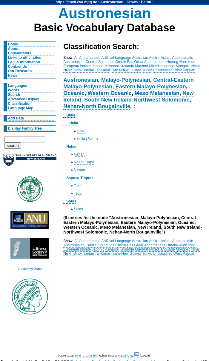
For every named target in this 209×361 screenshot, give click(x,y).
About (13, 49)
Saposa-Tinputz (79, 178)
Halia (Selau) (87, 139)
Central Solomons (100, 62)
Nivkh (67, 70)
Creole (121, 62)
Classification (20, 104)
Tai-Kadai (102, 70)
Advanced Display (23, 99)
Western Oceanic (109, 93)
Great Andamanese (149, 62)
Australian (140, 58)
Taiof (78, 186)
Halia (73, 123)
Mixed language (162, 66)
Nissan (79, 170)
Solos (71, 201)
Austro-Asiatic (160, 58)
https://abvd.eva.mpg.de (76, 2)
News (13, 75)
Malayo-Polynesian (125, 80)
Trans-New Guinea (126, 70)
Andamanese (90, 58)
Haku (81, 131)
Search (14, 95)
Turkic (147, 70)
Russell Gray (125, 355)
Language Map (20, 108)
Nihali (195, 66)
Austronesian (112, 2)
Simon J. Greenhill (86, 355)
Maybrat (141, 66)
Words (13, 90)
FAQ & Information (24, 62)
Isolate (85, 66)
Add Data (16, 118)
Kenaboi (112, 66)
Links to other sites (24, 58)
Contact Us (17, 66)
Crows (132, 2)
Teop (78, 193)
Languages (17, 86)
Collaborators (20, 53)
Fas (130, 62)
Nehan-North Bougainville (96, 106)
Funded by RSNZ (30, 269)
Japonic (98, 66)
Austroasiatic (182, 58)
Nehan (71, 147)
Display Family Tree (25, 128)
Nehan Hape (84, 162)
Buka (70, 115)
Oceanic (73, 93)
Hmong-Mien (177, 62)
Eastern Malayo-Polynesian (150, 86)
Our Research (20, 71)
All (76, 58)
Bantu (146, 2)
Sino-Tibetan (83, 70)
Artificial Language (116, 58)
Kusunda (127, 66)
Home (13, 44)
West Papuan (184, 70)
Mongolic (183, 66)
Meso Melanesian (157, 93)
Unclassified (163, 70)
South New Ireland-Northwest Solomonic (137, 99)
